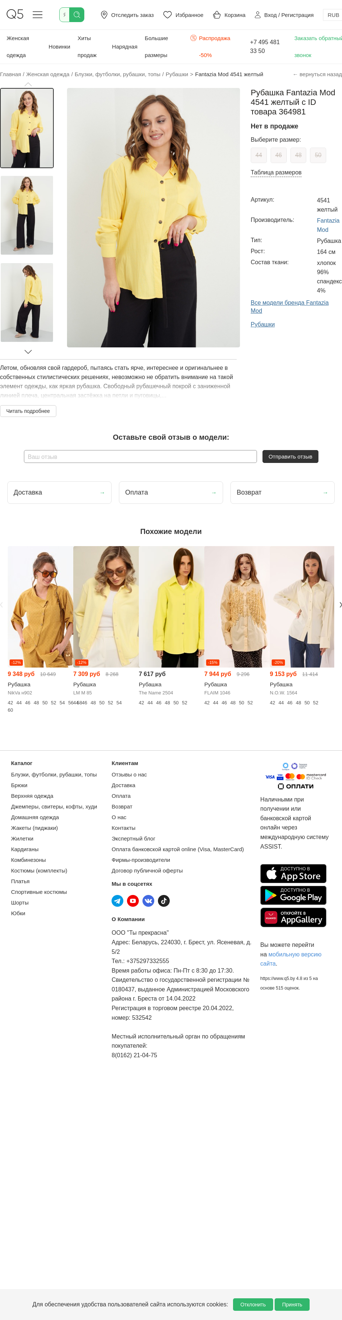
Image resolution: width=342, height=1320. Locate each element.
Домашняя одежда (35, 817)
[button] (28, 84)
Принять (292, 1304)
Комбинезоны (28, 860)
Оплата (121, 796)
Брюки (19, 785)
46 (278, 155)
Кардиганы (25, 849)
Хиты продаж (87, 46)
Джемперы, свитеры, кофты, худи (54, 806)
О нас (119, 817)
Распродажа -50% (210, 45)
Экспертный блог (133, 838)
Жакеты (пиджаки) (34, 828)
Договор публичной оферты (147, 870)
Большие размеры (156, 46)
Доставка (123, 785)
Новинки (59, 46)
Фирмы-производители (141, 860)
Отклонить (253, 1304)
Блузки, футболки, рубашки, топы (54, 774)
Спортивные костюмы (39, 892)
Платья (20, 881)
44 (258, 155)
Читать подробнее (28, 411)
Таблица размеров (276, 172)
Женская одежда (18, 46)
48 (298, 155)
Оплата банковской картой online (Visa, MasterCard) (178, 849)
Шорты (20, 902)
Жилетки (22, 838)
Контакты (123, 828)
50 (318, 155)
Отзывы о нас (129, 774)
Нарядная (124, 46)
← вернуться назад (317, 74)
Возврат (122, 806)
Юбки (18, 913)
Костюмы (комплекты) (39, 870)
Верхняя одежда (32, 796)
